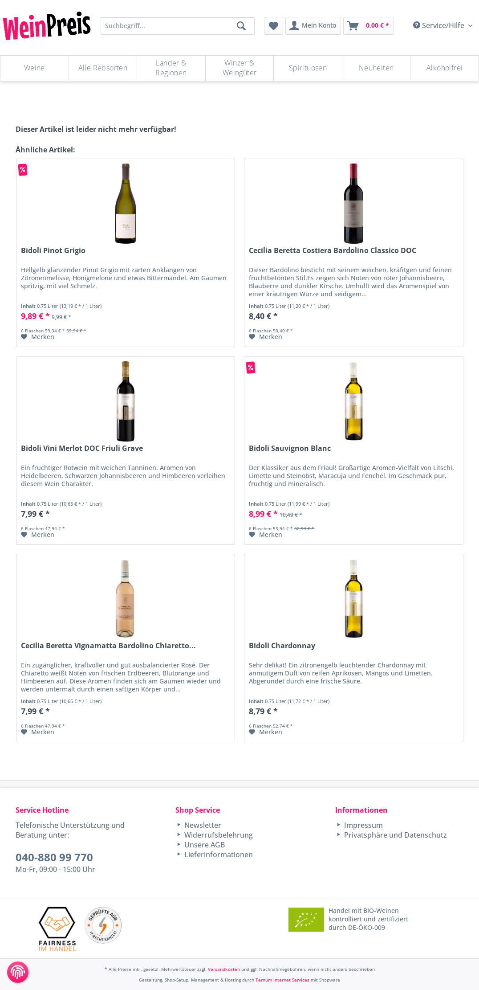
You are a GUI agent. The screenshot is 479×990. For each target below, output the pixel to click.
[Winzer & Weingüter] (240, 68)
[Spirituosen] (308, 68)
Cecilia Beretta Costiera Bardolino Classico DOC (332, 250)
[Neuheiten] (376, 68)
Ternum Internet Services (282, 980)
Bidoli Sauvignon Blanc (290, 448)
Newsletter (202, 825)
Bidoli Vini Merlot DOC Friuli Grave (82, 448)
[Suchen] (241, 25)
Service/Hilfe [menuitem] (439, 25)
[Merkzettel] (273, 26)
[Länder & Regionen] (171, 68)
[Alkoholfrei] (444, 68)
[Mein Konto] (313, 26)
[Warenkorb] (368, 26)
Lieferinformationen (218, 854)
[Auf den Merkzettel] (37, 336)
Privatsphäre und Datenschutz (394, 835)
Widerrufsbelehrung (218, 835)
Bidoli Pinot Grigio (53, 250)
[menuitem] (273, 26)
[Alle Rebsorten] (103, 68)
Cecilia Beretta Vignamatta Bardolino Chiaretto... (108, 645)
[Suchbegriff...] (178, 26)
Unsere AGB (204, 845)
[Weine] (34, 68)
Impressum (362, 825)
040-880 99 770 (54, 857)
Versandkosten (224, 969)
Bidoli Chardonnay (282, 645)
